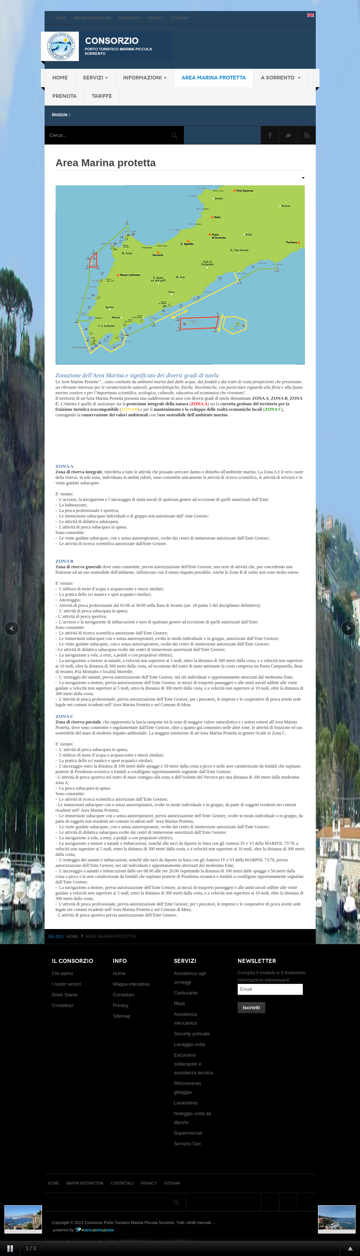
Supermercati (188, 1133)
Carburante (186, 993)
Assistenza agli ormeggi (190, 978)
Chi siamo (62, 973)
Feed (307, 135)
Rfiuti (179, 1003)
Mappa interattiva (92, 18)
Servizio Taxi (187, 1143)
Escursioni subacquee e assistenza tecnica (193, 1063)
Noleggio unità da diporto (192, 1118)
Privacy (156, 18)
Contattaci (129, 18)
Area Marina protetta (214, 78)
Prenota (64, 96)
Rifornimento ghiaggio (187, 1088)
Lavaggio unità (189, 1044)
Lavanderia (186, 1103)
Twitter (288, 135)
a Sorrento (281, 78)
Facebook (270, 135)
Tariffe (102, 96)
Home (61, 18)
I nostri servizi (66, 984)
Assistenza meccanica (185, 1018)
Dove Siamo (65, 994)
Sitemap (179, 18)
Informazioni (145, 78)
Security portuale (192, 1033)
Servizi (95, 78)
